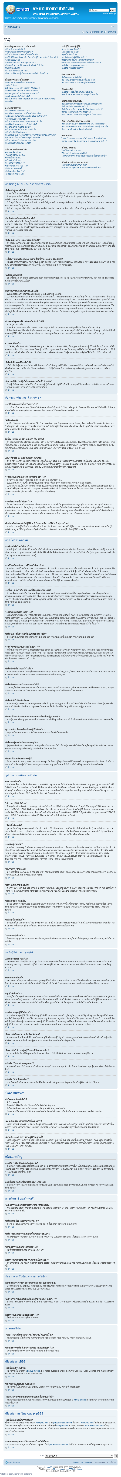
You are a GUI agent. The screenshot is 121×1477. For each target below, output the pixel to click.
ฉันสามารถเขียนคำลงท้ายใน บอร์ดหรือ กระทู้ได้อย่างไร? (85, 127)
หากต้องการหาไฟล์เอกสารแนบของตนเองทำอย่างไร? (84, 141)
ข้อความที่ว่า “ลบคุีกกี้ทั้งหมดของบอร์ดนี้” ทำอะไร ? (26, 73)
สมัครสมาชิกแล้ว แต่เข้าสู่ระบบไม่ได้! (20, 63)
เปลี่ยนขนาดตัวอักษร (113, 26)
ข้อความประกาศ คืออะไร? (16, 166)
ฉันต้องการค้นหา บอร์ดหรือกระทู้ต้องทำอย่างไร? (82, 104)
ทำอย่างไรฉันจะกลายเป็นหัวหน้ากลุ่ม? (78, 60)
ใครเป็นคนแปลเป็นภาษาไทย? (74, 165)
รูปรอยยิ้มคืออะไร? (13, 158)
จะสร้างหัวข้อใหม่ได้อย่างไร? (17, 111)
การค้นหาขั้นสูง (109, 14)
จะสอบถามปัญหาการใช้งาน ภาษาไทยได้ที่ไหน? (81, 168)
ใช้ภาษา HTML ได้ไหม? (15, 155)
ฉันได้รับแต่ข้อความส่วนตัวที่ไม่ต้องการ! (78, 80)
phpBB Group (33, 1371)
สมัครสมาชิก (97, 32)
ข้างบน (11, 211)
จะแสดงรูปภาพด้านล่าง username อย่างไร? (23, 93)
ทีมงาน (76, 1462)
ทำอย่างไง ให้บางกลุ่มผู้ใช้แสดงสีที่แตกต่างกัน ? (81, 63)
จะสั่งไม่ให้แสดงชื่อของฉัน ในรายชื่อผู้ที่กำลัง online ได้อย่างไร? (31, 57)
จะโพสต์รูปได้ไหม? (13, 160)
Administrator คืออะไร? (71, 49)
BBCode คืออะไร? (13, 152)
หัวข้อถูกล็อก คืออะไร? (15, 171)
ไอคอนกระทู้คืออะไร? (14, 174)
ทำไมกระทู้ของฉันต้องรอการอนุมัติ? (20, 140)
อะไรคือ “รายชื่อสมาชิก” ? (72, 68)
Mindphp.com (42, 1423)
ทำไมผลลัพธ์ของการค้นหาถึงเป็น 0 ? (77, 106)
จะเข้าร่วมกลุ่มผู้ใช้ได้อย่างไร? (74, 57)
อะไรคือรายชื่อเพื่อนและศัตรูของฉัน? (77, 92)
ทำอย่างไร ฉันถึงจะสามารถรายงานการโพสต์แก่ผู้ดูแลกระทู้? (30, 135)
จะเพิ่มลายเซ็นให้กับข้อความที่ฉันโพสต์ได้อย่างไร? (26, 116)
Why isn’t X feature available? (74, 153)
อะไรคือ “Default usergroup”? (74, 65)
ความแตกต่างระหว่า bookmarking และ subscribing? (83, 124)
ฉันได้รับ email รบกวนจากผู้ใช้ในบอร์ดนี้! (79, 83)
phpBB (49, 1467)
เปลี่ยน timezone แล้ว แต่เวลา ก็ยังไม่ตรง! (22, 88)
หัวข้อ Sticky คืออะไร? (14, 168)
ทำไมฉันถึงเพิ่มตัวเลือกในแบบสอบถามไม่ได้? (24, 121)
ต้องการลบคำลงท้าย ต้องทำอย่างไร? (77, 129)
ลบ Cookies (86, 1462)
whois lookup (80, 1400)
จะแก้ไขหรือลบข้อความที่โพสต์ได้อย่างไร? (23, 113)
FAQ (86, 32)
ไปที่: (42, 1456)
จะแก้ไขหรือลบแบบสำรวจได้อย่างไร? (21, 124)
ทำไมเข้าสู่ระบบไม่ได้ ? (15, 49)
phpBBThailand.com (63, 1423)
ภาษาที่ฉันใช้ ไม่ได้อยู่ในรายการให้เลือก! (22, 91)
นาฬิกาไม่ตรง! (11, 85)
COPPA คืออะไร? (12, 68)
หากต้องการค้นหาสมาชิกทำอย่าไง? (76, 112)
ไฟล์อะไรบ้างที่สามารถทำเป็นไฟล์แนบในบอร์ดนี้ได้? (84, 138)
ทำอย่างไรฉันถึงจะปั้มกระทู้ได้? (18, 143)
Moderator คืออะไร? (70, 52)
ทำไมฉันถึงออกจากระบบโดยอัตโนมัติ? (21, 54)
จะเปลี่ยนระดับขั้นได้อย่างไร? (17, 96)
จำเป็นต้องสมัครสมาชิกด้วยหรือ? (19, 52)
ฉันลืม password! (12, 60)
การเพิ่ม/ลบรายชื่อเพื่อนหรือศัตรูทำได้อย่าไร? (80, 94)
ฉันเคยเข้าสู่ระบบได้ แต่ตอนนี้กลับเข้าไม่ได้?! (24, 65)
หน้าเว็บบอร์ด (14, 27)
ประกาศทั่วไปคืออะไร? (15, 163)
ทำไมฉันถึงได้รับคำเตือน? (16, 132)
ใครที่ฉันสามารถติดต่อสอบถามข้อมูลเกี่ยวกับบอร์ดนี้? (84, 156)
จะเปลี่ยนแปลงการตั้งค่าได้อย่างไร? (20, 83)
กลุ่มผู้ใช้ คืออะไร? (69, 54)
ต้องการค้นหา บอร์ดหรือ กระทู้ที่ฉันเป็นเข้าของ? (82, 114)
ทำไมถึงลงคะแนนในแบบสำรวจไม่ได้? (21, 129)
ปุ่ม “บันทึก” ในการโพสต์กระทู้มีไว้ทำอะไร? (23, 138)
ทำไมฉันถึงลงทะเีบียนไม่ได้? (17, 71)
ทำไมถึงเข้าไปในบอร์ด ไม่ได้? (18, 127)
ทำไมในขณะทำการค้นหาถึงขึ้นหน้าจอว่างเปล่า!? (82, 109)
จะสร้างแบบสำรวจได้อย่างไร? (17, 119)
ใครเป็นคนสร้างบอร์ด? (71, 150)
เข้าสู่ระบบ (111, 32)
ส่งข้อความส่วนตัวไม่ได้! (72, 77)
